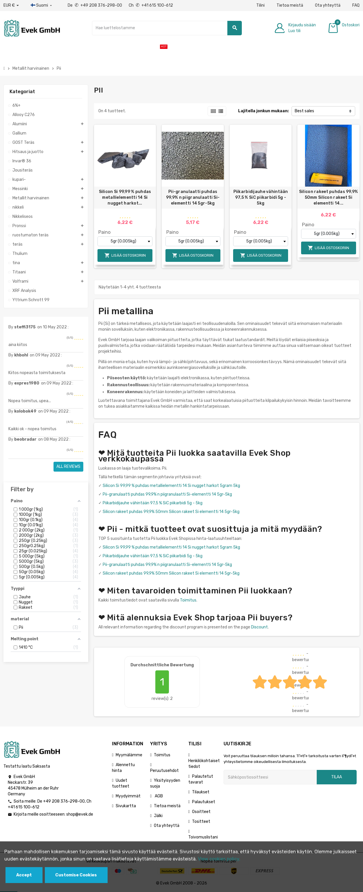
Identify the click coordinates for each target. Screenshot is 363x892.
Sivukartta (126, 805)
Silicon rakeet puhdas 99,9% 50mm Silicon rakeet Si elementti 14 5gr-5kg (171, 511)
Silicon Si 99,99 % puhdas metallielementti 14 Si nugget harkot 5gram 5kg (171, 485)
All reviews (68, 466)
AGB (158, 796)
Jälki (158, 815)
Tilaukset (200, 792)
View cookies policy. (219, 859)
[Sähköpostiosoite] (270, 777)
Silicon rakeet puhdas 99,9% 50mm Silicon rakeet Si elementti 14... (328, 197)
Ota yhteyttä (327, 5)
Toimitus (188, 600)
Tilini (260, 5)
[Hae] (167, 28)
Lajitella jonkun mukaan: (263, 110)
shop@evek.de (79, 814)
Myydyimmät (128, 796)
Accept (24, 875)
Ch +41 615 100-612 (151, 5)
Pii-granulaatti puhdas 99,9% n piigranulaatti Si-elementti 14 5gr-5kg (193, 197)
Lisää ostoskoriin (125, 255)
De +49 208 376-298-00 (95, 5)
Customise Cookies (76, 875)
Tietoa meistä (290, 5)
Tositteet (201, 821)
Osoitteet (201, 811)
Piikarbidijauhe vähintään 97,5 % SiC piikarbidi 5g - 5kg (260, 197)
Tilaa (336, 777)
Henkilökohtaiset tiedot (204, 763)
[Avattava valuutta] (11, 5)
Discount (259, 627)
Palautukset (203, 801)
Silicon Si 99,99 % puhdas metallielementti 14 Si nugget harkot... (125, 197)
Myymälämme (129, 755)
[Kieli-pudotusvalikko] (42, 5)
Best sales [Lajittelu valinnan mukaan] (304, 110)
